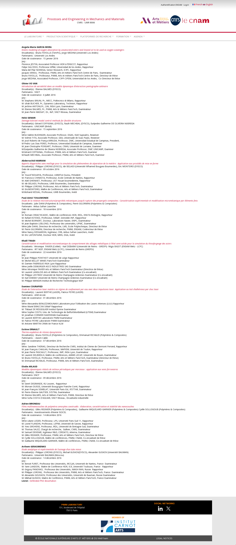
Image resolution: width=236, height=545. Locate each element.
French (198, 4)
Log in (186, 4)
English (208, 4)
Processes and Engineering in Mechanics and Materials (85, 19)
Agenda (138, 36)
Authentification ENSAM (171, 4)
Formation (122, 36)
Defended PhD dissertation (43, 480)
